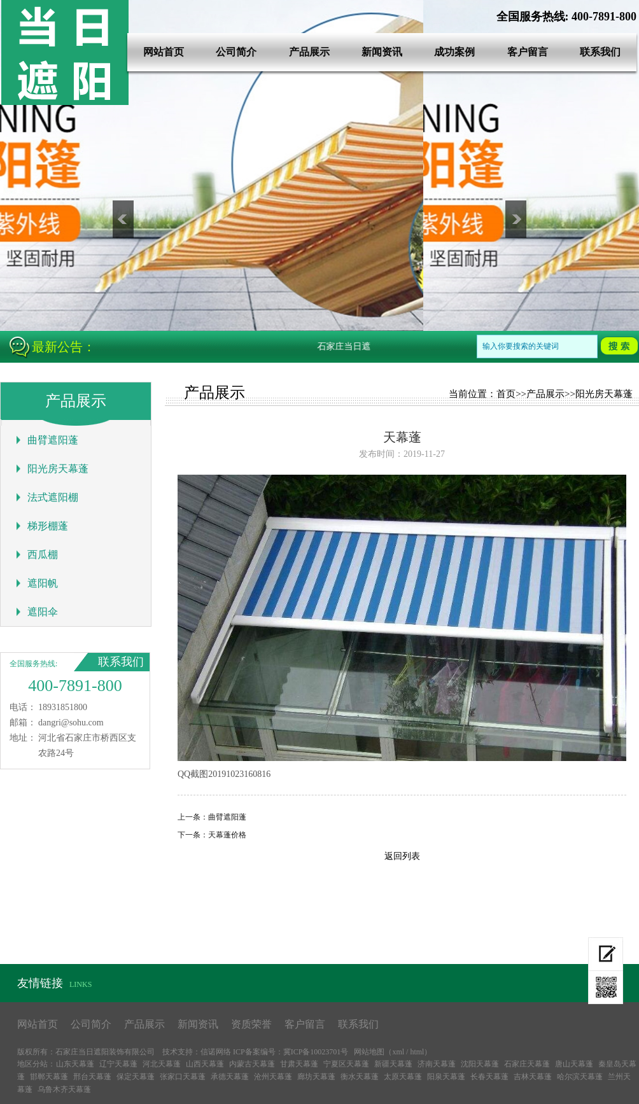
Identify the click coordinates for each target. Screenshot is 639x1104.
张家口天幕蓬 (183, 1076)
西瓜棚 (42, 554)
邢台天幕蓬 (92, 1076)
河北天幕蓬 (162, 1063)
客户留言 (527, 51)
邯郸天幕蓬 (49, 1076)
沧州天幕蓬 (273, 1076)
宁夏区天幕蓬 (346, 1063)
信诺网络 (215, 1051)
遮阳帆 (42, 583)
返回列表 (402, 856)
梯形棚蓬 (47, 526)
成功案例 (454, 51)
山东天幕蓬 (75, 1063)
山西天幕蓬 (205, 1063)
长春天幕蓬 (489, 1076)
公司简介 (236, 51)
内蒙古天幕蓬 (252, 1063)
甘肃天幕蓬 (299, 1063)
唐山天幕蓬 (574, 1063)
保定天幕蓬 (135, 1076)
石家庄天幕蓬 (527, 1063)
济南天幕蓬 (437, 1063)
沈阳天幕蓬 (480, 1063)
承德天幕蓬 (230, 1076)
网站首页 (163, 51)
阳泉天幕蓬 (446, 1076)
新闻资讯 (382, 51)
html (417, 1051)
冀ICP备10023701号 (316, 1051)
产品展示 (309, 51)
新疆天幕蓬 (393, 1063)
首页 (506, 394)
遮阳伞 (42, 611)
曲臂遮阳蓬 (52, 440)
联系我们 (600, 51)
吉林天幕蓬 (533, 1076)
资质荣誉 (251, 1024)
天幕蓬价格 (227, 834)
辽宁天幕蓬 (118, 1063)
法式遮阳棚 (52, 497)
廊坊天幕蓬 (316, 1076)
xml (398, 1051)
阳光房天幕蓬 (57, 468)
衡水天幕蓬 (360, 1076)
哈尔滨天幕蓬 (580, 1076)
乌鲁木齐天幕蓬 (64, 1089)
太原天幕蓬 (403, 1076)
